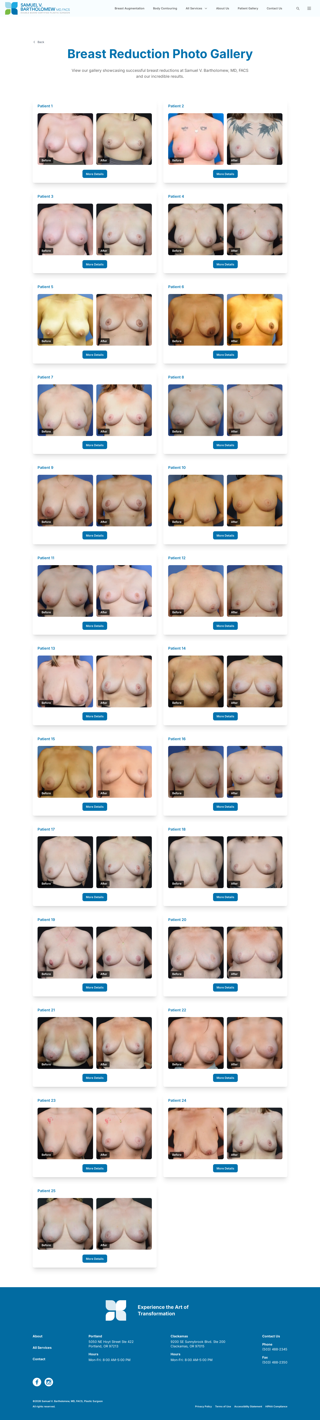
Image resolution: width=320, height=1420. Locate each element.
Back (38, 42)
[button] (309, 10)
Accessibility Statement (248, 1405)
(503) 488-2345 (274, 1348)
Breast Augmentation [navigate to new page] (129, 10)
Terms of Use (223, 1405)
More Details (95, 172)
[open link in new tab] (111, 1342)
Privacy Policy (203, 1405)
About (37, 1335)
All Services (42, 1346)
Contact (39, 1358)
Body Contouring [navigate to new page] (165, 10)
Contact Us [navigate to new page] (274, 10)
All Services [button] (197, 10)
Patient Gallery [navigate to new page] (248, 10)
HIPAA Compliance (276, 1405)
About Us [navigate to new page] (222, 10)
